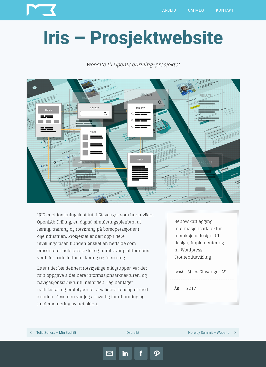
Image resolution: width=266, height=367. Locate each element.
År (176, 288)
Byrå (178, 272)
